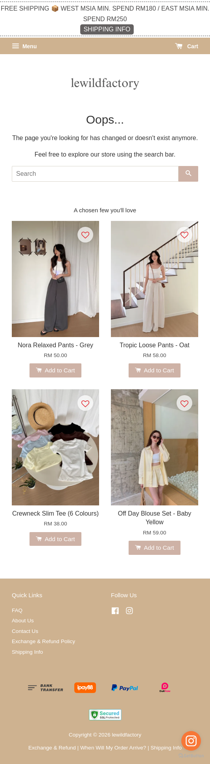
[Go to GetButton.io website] (191, 756)
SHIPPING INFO (106, 29)
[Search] (95, 174)
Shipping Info (27, 652)
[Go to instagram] (191, 741)
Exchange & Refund (52, 748)
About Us (23, 621)
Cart (186, 46)
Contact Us (25, 631)
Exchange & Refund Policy (43, 641)
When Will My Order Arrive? (113, 748)
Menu (24, 46)
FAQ (17, 610)
